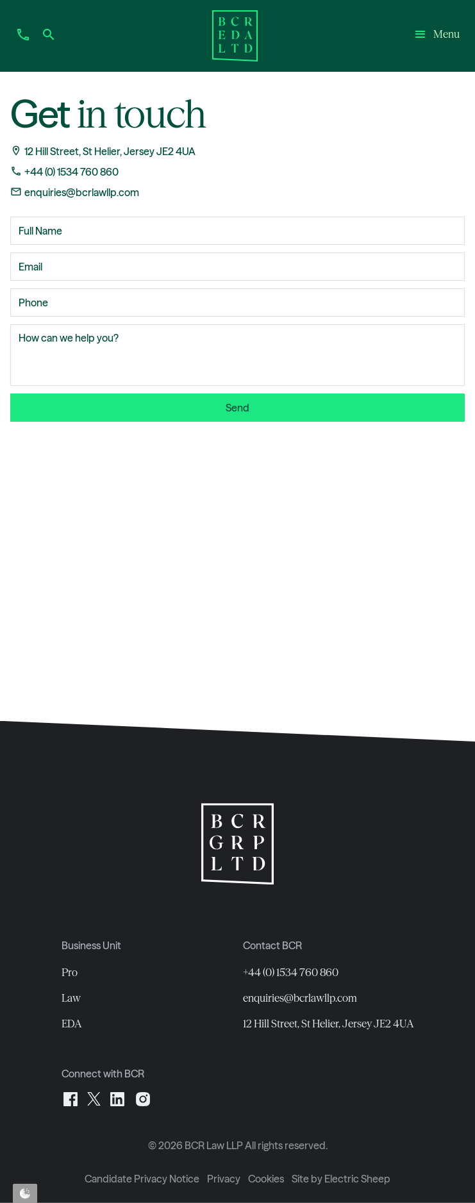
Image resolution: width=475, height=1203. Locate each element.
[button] (436, 36)
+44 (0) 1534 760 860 (290, 972)
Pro (70, 972)
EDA (72, 1023)
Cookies (266, 1178)
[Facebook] (70, 1098)
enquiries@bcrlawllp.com (300, 997)
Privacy (223, 1178)
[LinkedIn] (117, 1098)
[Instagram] (143, 1098)
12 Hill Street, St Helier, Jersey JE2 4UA (328, 1023)
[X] (94, 1098)
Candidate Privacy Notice (142, 1178)
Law (71, 997)
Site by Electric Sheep (341, 1178)
